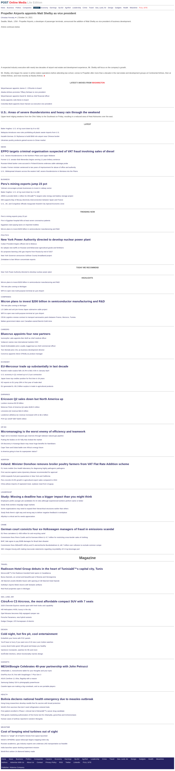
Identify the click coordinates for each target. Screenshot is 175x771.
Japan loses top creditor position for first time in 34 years (23, 378)
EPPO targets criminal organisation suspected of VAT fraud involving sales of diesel (57, 151)
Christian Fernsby (9, 17)
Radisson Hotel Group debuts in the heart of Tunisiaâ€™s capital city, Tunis (52, 568)
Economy (44, 8)
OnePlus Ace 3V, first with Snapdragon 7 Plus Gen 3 (21, 675)
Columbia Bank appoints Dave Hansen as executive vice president (26, 104)
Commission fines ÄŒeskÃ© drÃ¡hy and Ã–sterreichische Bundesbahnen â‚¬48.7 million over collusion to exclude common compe (51, 545)
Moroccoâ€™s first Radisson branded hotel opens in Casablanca (26, 573)
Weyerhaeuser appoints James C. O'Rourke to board (21, 88)
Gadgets (118, 8)
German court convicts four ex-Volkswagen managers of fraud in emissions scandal (57, 529)
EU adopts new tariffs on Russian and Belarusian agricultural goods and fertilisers (32, 248)
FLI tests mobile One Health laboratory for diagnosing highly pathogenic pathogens (33, 468)
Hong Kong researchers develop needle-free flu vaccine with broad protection (30, 703)
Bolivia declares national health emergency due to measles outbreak (47, 699)
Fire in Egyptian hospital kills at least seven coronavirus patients (25, 220)
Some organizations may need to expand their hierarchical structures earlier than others (34, 509)
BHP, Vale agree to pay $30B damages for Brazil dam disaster (25, 541)
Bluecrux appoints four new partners (25, 333)
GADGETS (5, 662)
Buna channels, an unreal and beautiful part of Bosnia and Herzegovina (28, 577)
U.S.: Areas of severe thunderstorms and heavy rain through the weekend (50, 112)
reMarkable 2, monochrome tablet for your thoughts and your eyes (26, 671)
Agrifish (68, 8)
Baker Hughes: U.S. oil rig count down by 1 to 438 (20, 192)
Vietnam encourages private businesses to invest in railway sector (26, 188)
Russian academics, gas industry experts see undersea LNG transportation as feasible (34, 744)
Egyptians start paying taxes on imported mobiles (20, 225)
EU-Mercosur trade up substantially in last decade (34, 366)
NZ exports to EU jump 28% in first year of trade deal (21, 382)
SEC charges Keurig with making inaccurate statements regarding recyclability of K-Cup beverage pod (40, 549)
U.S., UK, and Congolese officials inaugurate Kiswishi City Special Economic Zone (32, 204)
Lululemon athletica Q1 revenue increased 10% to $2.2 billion (24, 415)
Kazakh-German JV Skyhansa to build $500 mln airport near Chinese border (30, 136)
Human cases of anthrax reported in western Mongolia (22, 719)
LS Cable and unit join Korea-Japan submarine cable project (24, 309)
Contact (40, 762)
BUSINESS (5, 179)
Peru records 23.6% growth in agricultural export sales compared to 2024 (29, 480)
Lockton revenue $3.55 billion (12, 403)
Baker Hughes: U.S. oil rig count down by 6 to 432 (20, 128)
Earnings (53, 8)
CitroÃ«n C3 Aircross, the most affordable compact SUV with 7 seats (47, 601)
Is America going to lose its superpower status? (19, 451)
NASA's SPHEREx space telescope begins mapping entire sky (25, 740)
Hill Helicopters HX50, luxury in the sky (16, 609)
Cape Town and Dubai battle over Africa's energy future (22, 447)
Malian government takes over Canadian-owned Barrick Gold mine (26, 321)
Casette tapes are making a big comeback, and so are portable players (28, 686)
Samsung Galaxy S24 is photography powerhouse (20, 682)
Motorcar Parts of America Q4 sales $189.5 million (20, 407)
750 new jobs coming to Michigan (14, 287)
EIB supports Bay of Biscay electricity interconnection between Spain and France (32, 200)
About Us (30, 762)
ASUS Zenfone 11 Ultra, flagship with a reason (19, 678)
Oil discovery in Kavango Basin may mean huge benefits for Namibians (28, 444)
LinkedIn (77, 762)
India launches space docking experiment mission (20, 747)
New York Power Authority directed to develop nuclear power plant (46, 239)
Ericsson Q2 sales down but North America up (32, 399)
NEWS (3, 147)
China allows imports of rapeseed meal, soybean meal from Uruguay (27, 484)
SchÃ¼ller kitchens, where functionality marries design (22, 654)
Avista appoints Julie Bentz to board (15, 100)
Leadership (76, 8)
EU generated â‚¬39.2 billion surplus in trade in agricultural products (27, 386)
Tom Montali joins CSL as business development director (22, 350)
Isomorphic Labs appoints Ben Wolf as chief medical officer (23, 338)
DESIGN (4, 629)
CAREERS (5, 329)
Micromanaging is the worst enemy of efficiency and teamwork (43, 431)
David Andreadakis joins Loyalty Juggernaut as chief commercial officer (28, 346)
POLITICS (5, 235)
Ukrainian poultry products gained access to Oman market (23, 140)
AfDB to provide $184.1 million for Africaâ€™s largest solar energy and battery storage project (37, 196)
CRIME (3, 525)
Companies (27, 8)
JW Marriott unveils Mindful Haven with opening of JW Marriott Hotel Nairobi (30, 581)
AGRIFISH (5, 460)
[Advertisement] (18, 42)
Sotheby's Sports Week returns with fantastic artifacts (21, 585)
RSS (61, 762)
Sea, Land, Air (100, 8)
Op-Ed (60, 8)
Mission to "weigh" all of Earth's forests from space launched (24, 736)
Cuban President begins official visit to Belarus (19, 244)
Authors (4, 762)
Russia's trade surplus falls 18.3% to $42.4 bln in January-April (25, 371)
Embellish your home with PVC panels (15, 638)
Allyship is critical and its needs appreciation (18, 516)
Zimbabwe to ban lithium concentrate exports (18, 259)
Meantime (133, 8)
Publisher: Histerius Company (12, 767)
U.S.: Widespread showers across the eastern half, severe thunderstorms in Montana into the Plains (39, 171)
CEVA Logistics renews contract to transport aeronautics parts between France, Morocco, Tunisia (38, 317)
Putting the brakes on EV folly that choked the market (21, 440)
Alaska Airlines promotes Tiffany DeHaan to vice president (23, 92)
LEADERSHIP (6, 492)
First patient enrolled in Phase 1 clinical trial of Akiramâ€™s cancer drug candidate (32, 711)
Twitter (68, 762)
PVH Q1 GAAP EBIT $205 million (13, 419)
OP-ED (3, 427)
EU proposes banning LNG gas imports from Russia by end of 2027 (27, 252)
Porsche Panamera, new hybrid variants (16, 617)
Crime (85, 8)
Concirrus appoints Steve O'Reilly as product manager (22, 354)
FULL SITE (87, 762)
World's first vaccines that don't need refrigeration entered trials (25, 707)
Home (3, 759)
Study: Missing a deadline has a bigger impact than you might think (46, 496)
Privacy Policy (51, 762)
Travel (91, 8)
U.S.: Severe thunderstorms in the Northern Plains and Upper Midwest (28, 156)
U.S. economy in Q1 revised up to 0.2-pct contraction (21, 375)
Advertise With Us (17, 762)
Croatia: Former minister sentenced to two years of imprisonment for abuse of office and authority (38, 167)
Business (10, 8)
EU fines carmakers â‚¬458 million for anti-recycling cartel (23, 533)
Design (110, 8)
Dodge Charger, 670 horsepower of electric (17, 621)
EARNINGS (5, 394)
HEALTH (4, 694)
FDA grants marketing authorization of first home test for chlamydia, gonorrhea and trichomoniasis (38, 715)
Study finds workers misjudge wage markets (18, 505)
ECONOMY (5, 362)
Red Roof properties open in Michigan (15, 589)
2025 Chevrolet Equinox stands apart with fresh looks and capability (27, 606)
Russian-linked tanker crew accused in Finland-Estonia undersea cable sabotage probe (34, 163)
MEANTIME (5, 727)
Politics (18, 8)
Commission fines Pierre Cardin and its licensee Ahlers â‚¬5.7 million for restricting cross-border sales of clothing (44, 537)
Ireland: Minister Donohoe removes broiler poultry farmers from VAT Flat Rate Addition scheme (65, 464)
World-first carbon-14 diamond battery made (18, 751)
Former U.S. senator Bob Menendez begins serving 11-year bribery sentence (30, 159)
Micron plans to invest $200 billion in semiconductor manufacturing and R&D (30, 229)
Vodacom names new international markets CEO (19, 342)
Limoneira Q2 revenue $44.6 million (14, 411)
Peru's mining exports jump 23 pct (24, 183)
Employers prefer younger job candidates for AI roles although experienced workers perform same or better (42, 501)
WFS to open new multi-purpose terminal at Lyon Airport (22, 291)
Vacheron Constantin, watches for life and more (19, 650)
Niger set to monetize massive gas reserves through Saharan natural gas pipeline (32, 436)
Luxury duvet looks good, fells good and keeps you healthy (23, 646)
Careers (36, 8)
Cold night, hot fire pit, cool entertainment (29, 633)
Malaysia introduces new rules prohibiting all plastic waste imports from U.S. (30, 132)
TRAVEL (4, 564)
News (3, 8)
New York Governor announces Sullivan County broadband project (26, 256)
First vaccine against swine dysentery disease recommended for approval (29, 472)
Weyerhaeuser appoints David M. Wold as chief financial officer (25, 96)
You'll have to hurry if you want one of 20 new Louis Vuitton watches (27, 642)
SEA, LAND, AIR (7, 597)
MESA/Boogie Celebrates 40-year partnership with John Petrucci (44, 666)
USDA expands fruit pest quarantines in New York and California (25, 476)
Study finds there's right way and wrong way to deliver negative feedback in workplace (34, 512)
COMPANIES (6, 297)
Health (125, 8)
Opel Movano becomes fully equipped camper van (20, 613)
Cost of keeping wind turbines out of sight (29, 731)
